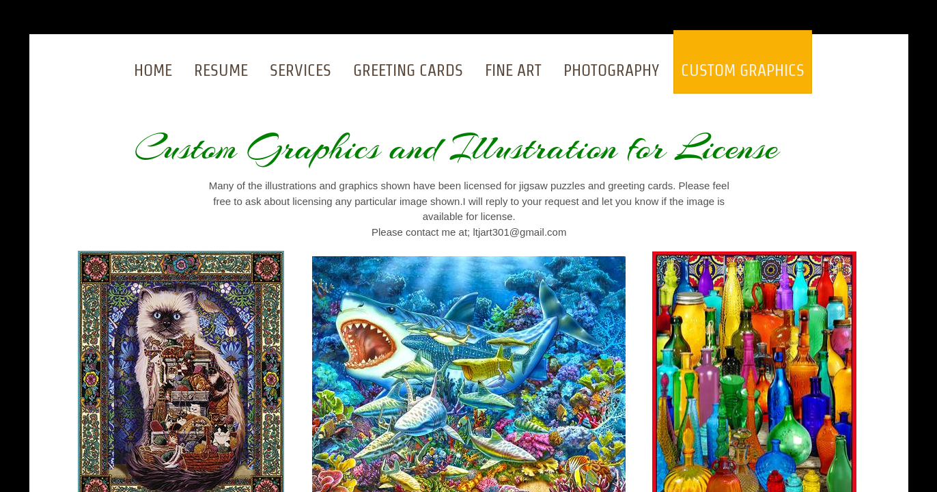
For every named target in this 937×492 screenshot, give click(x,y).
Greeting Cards (408, 70)
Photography (611, 70)
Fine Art (513, 70)
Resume (221, 70)
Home (153, 70)
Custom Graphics (743, 70)
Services (300, 70)
